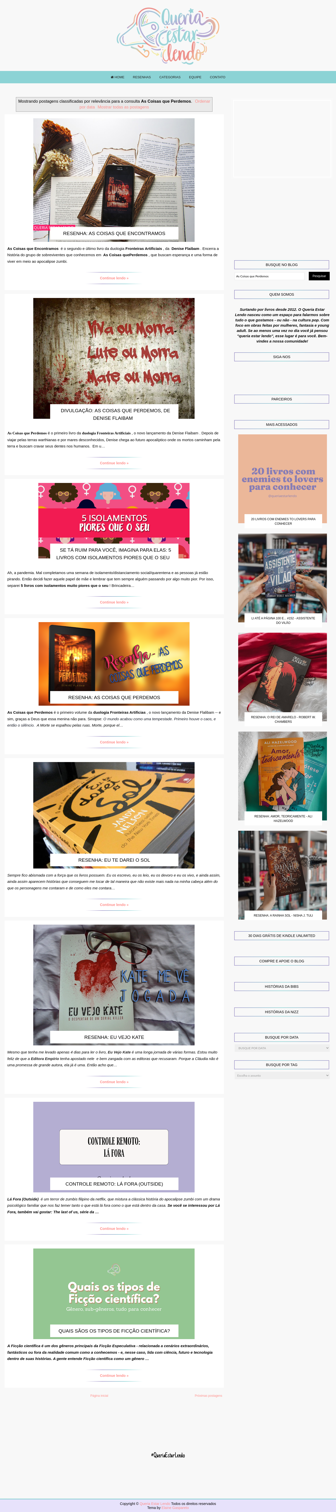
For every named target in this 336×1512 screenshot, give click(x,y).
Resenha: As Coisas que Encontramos (114, 233)
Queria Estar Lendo (155, 1504)
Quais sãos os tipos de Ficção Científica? (114, 1331)
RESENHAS (142, 77)
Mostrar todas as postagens (123, 107)
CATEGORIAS (169, 77)
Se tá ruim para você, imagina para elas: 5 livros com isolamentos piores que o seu (113, 553)
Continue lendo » (114, 278)
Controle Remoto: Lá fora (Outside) (114, 1184)
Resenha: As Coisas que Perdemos (114, 697)
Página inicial (99, 1395)
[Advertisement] (282, 138)
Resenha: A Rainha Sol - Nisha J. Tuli (283, 915)
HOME (118, 77)
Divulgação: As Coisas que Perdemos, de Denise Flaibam (115, 414)
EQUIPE (195, 77)
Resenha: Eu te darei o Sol (114, 860)
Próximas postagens (208, 1395)
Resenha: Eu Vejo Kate (114, 1037)
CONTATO (217, 77)
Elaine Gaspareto (175, 1508)
